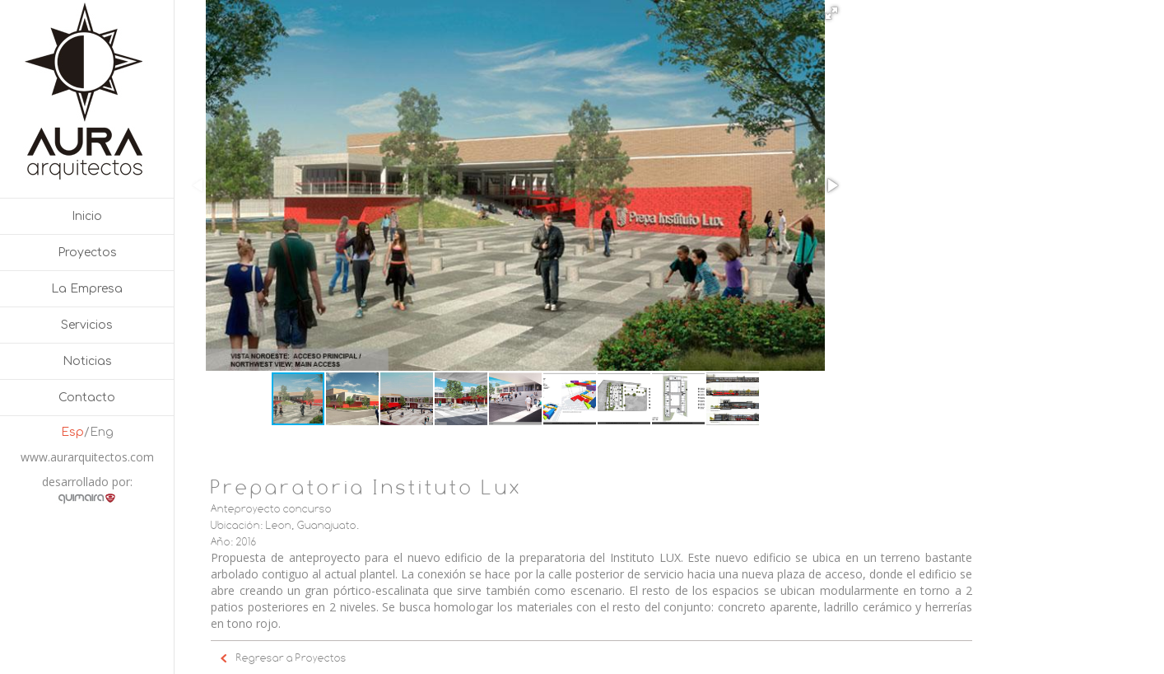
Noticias (87, 361)
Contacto (86, 397)
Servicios (87, 325)
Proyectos (87, 252)
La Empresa (87, 289)
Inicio (87, 216)
